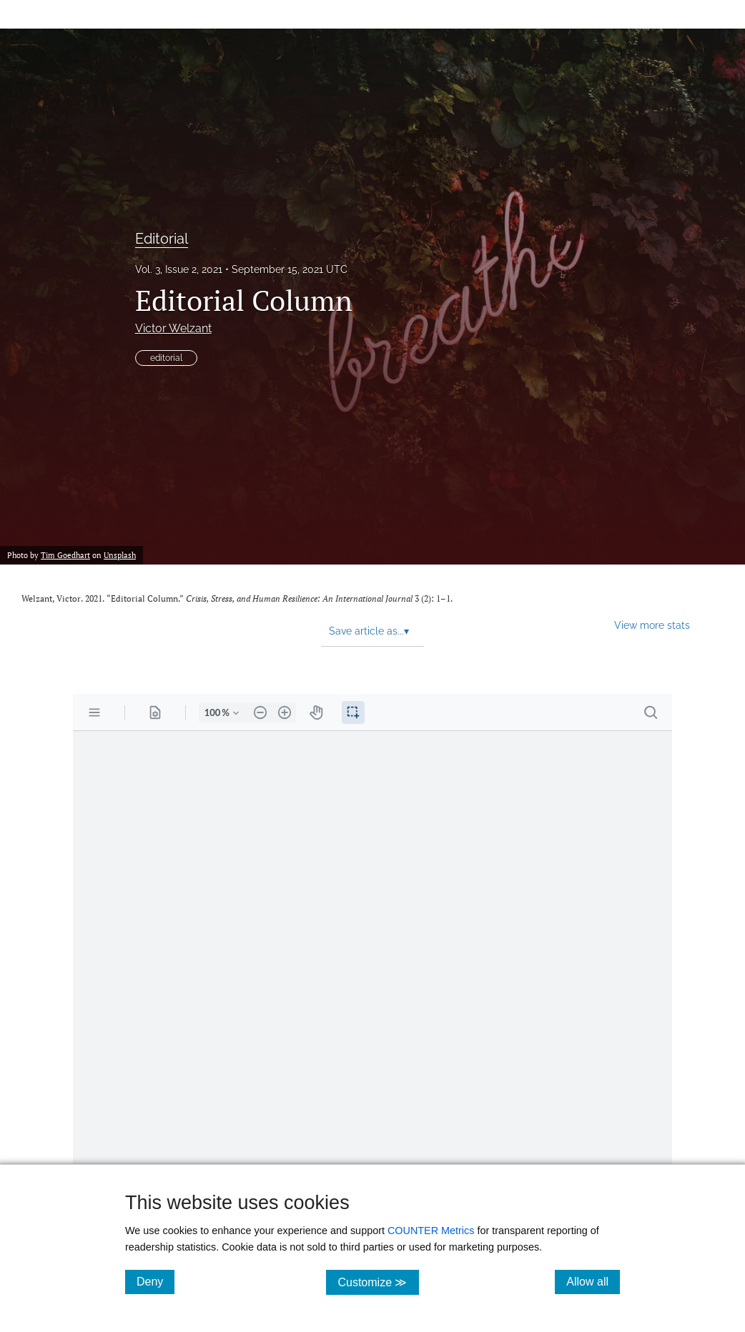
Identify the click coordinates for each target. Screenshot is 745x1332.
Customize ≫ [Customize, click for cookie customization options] (377, 1281)
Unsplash (120, 555)
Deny (155, 1281)
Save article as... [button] (369, 631)
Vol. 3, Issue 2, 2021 (178, 269)
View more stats (652, 625)
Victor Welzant (173, 328)
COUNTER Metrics (431, 1230)
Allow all (593, 1281)
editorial (166, 358)
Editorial (161, 238)
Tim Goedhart (65, 555)
